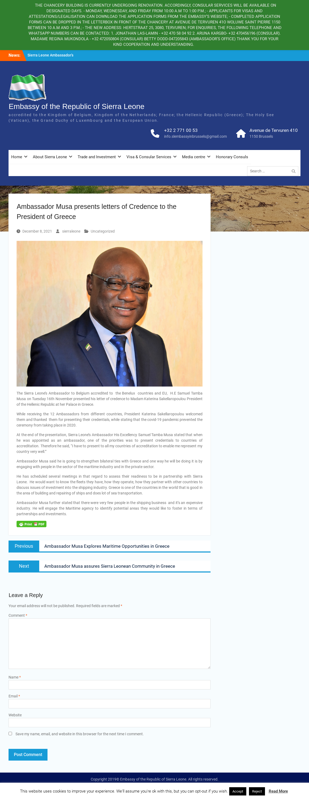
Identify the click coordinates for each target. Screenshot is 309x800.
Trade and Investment (97, 157)
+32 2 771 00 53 (181, 130)
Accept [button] (237, 791)
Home (16, 157)
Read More (278, 791)
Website (15, 715)
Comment (18, 615)
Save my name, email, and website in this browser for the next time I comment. (79, 734)
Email (14, 696)
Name (15, 677)
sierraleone (71, 231)
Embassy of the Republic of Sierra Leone (76, 106)
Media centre (193, 157)
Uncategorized (103, 231)
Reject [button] (257, 791)
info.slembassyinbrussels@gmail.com (195, 136)
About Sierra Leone (50, 157)
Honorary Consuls (232, 157)
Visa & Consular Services (148, 157)
